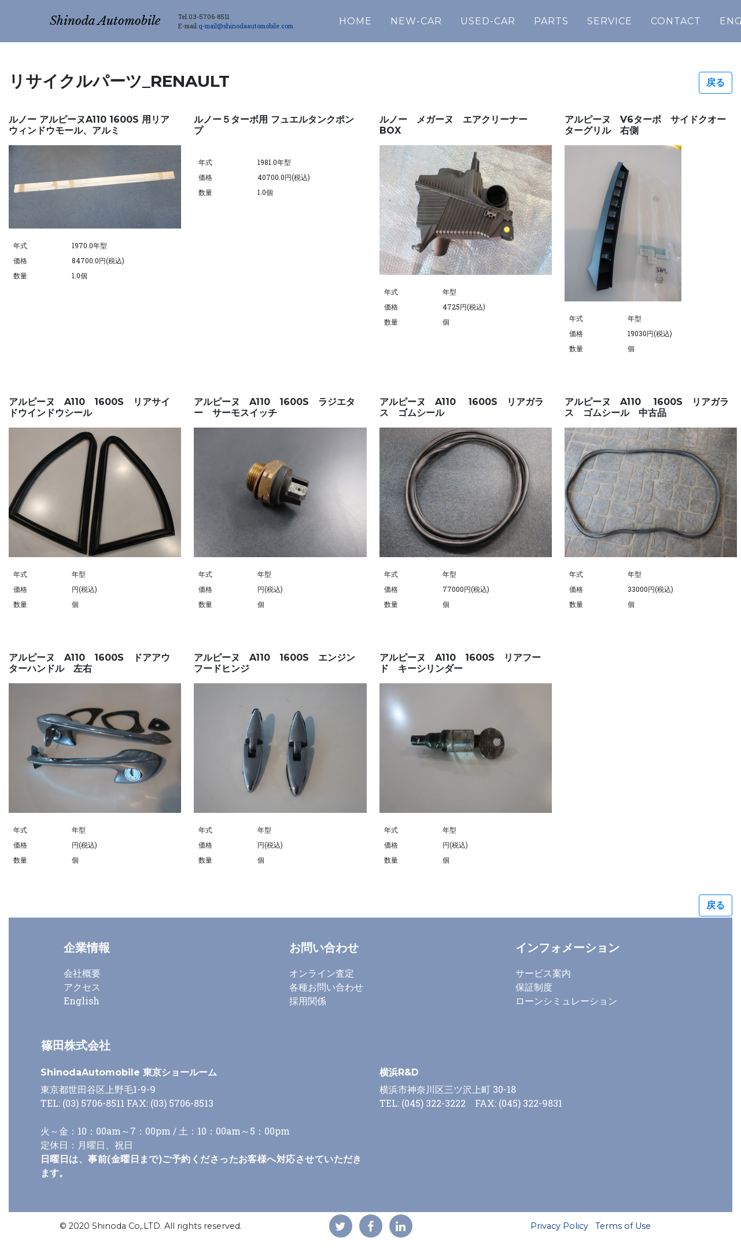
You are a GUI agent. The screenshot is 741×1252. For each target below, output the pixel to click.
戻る (715, 82)
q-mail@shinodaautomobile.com (277, 23)
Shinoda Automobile (121, 18)
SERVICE (641, 18)
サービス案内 (543, 973)
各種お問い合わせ (326, 987)
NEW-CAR (448, 18)
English (81, 1001)
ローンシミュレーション (566, 1001)
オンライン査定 (321, 973)
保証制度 (533, 987)
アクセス (82, 987)
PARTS (583, 18)
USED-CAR (519, 18)
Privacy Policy (559, 1226)
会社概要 (82, 973)
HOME (387, 18)
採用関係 (307, 1001)
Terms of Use (623, 1226)
